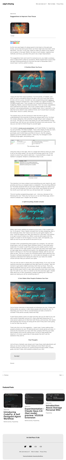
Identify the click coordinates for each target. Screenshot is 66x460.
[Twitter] (12, 43)
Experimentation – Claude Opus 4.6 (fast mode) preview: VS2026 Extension (34, 413)
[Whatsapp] (17, 43)
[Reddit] (15, 43)
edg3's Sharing (8, 4)
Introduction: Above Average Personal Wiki (54, 407)
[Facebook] (11, 43)
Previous (6, 375)
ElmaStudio (29, 456)
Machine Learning (7, 421)
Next (61, 375)
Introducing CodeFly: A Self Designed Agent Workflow (12, 415)
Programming (15, 421)
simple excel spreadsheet (26, 128)
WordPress (40, 456)
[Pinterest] (14, 43)
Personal (12, 363)
